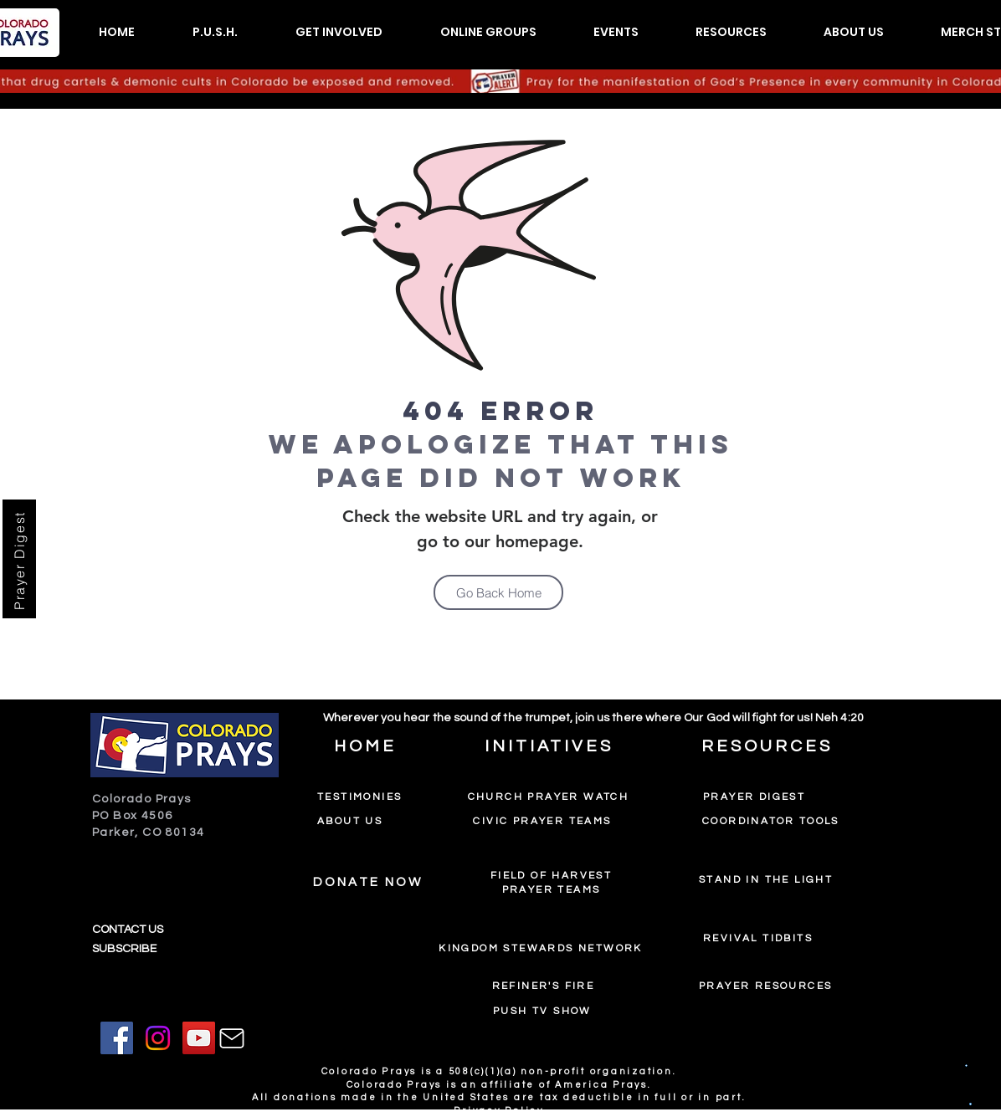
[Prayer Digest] (19, 559)
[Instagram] (157, 1038)
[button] (214, 32)
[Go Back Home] (498, 592)
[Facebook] (116, 1038)
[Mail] (232, 1038)
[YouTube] (198, 1038)
